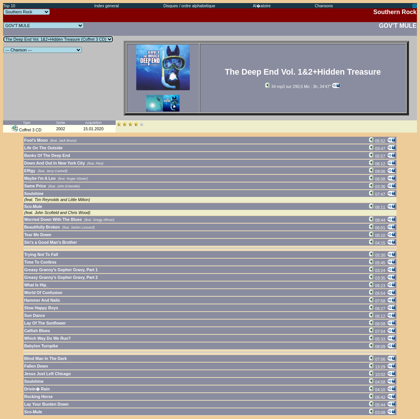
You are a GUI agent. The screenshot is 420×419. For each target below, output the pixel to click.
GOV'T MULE (398, 25)
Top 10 (9, 5)
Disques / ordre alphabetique (189, 5)
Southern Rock (395, 12)
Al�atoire (261, 5)
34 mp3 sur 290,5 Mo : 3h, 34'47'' (298, 86)
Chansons (324, 5)
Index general (106, 5)
